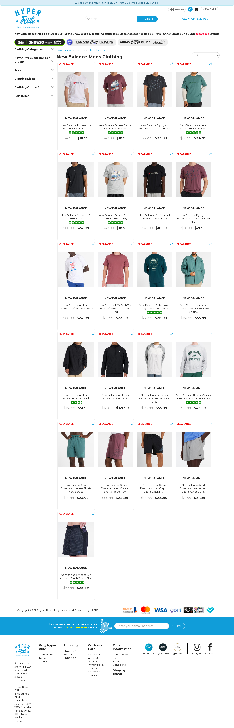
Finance (93, 668)
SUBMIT (177, 626)
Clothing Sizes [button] (34, 78)
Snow (76, 33)
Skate (68, 33)
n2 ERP (94, 610)
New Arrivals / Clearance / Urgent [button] (34, 59)
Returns (92, 661)
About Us (93, 658)
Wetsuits (106, 33)
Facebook (210, 649)
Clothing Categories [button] (34, 49)
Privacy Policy (96, 664)
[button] (177, 9)
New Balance (64, 49)
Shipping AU (71, 657)
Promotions (46, 654)
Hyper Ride (148, 649)
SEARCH (147, 19)
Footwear (50, 33)
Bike (116, 33)
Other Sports (172, 33)
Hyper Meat (177, 649)
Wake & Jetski (90, 33)
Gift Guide (188, 33)
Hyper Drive (163, 649)
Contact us (94, 654)
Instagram (197, 649)
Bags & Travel (153, 33)
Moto (123, 33)
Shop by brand (119, 672)
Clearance (202, 33)
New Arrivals (23, 33)
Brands (214, 33)
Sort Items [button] (34, 96)
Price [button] (34, 70)
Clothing (38, 33)
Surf (61, 33)
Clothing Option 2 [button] (34, 87)
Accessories (135, 33)
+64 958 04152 (194, 18)
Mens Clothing (97, 49)
